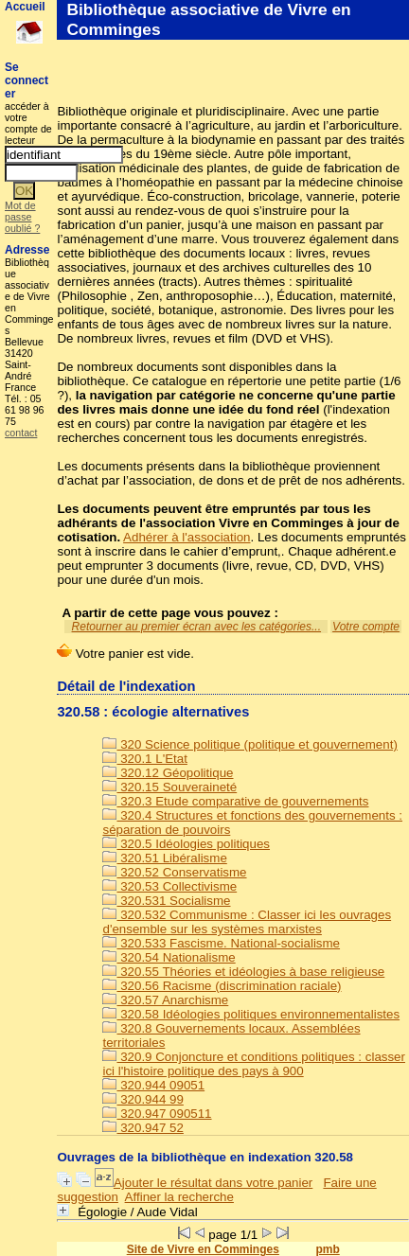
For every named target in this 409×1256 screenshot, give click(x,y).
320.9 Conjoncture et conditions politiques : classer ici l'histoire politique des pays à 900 (253, 1064)
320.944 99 (142, 1099)
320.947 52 (142, 1128)
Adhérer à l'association (186, 537)
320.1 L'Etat (144, 759)
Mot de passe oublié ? (22, 217)
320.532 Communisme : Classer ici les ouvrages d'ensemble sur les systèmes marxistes (246, 922)
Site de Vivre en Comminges (203, 1249)
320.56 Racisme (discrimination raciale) (221, 986)
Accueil (25, 6)
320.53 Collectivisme (169, 886)
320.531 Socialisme (166, 900)
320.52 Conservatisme (174, 872)
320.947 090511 (156, 1113)
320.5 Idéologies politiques (186, 844)
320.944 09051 (153, 1085)
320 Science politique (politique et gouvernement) (249, 744)
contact (21, 432)
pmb (327, 1249)
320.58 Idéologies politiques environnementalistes (251, 1014)
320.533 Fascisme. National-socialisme (221, 943)
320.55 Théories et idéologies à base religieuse (243, 971)
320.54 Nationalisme (168, 957)
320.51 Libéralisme (164, 858)
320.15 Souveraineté (169, 787)
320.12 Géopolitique (167, 773)
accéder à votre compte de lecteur (28, 123)
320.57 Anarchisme (165, 1000)
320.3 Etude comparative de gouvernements (235, 801)
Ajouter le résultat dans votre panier (213, 1183)
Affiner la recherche (179, 1197)
